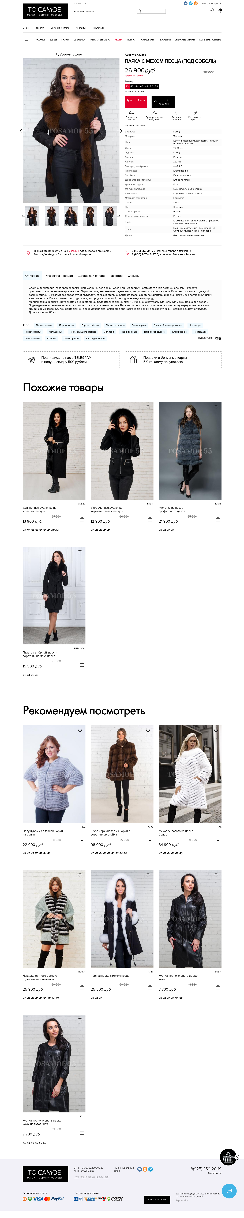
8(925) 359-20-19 (206, 1162)
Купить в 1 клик (135, 100)
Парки (65, 39)
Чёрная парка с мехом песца (110, 970)
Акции (118, 39)
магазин (74, 247)
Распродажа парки (95, 335)
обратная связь (157, 1190)
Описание (32, 272)
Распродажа (200, 328)
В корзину (167, 100)
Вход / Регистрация (212, 3)
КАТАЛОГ (41, 39)
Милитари (109, 328)
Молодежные (55, 328)
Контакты (80, 28)
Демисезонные (32, 335)
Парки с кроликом (115, 321)
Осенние (51, 335)
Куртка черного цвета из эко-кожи (178, 972)
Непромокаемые (33, 328)
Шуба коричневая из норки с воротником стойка (110, 828)
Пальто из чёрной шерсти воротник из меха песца (40, 650)
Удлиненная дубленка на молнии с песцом (39, 506)
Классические (179, 328)
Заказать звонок (84, 11)
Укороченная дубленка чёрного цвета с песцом (107, 506)
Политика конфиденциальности (91, 1170)
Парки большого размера (83, 328)
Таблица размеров (134, 91)
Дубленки (79, 39)
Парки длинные (129, 328)
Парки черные (139, 321)
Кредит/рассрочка (134, 75)
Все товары (195, 321)
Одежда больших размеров (168, 321)
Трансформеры (71, 335)
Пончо (131, 39)
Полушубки (147, 39)
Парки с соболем (90, 321)
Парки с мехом (66, 321)
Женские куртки (185, 39)
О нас (25, 28)
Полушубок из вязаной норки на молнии (43, 828)
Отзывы (133, 272)
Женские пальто (100, 39)
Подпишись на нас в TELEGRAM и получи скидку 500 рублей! (66, 356)
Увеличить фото (71, 54)
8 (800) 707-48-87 (144, 251)
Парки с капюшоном (154, 328)
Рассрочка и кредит (59, 272)
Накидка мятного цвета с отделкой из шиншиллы (40, 972)
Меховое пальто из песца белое (176, 828)
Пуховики (165, 39)
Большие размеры (210, 39)
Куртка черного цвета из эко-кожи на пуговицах (42, 1116)
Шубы (53, 39)
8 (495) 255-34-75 (143, 247)
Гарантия (39, 28)
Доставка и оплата (60, 28)
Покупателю (98, 28)
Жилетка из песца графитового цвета (172, 506)
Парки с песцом (44, 321)
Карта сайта (182, 1193)
